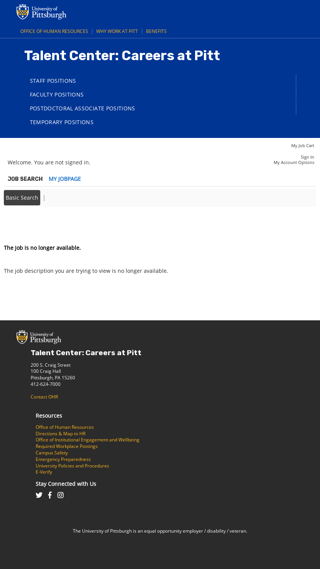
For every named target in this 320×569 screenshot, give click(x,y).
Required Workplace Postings (67, 446)
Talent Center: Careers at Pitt (86, 352)
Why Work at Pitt (117, 31)
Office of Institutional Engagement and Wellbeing (87, 439)
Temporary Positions (62, 122)
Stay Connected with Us (66, 483)
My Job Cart (302, 145)
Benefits (156, 31)
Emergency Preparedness (63, 459)
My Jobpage (65, 178)
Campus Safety (52, 452)
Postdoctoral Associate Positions (82, 108)
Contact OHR (44, 397)
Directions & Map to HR (60, 433)
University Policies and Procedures (72, 465)
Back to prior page (28, 224)
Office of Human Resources (54, 31)
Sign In (307, 157)
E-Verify (44, 472)
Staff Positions (53, 80)
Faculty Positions (57, 94)
